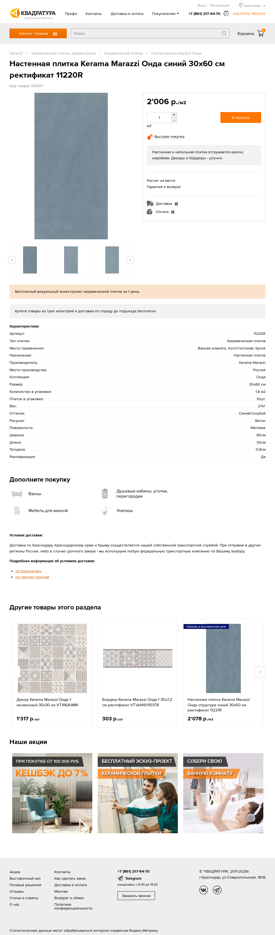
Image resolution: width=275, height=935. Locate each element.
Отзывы (17, 891)
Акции (15, 872)
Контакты (94, 13)
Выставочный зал (25, 878)
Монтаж (61, 891)
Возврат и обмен (69, 898)
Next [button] (130, 259)
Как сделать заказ (70, 878)
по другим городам (32, 577)
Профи (71, 13)
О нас (15, 904)
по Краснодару (28, 571)
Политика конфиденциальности (73, 906)
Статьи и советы (24, 898)
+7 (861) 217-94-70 (204, 13)
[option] (71, 166)
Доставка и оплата (127, 13)
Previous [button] (11, 259)
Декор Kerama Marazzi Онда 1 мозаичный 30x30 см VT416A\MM (47, 702)
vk (203, 890)
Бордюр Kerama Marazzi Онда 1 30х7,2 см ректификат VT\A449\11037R (137, 702)
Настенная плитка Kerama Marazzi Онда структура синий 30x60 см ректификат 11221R (219, 704)
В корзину (241, 117)
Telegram (133, 878)
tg (217, 890)
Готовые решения (25, 885)
